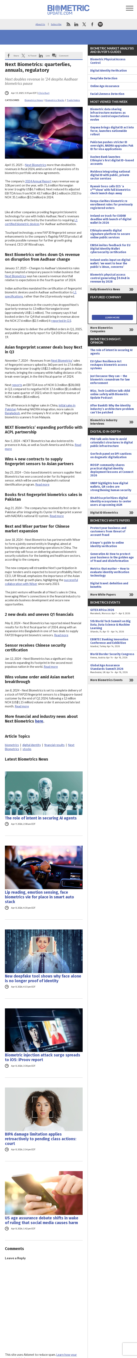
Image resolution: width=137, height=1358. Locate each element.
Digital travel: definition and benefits (109, 585)
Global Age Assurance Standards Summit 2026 (112, 669)
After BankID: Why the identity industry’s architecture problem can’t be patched (112, 409)
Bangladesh (12, 413)
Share (16, 55)
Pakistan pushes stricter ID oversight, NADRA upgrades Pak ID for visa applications (111, 145)
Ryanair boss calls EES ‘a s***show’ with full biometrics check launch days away (110, 190)
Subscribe (56, 24)
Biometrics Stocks (54, 100)
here (39, 721)
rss (68, 24)
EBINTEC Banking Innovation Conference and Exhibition (112, 643)
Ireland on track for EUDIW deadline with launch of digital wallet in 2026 (110, 219)
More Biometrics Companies (101, 329)
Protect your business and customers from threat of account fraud (108, 531)
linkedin (76, 24)
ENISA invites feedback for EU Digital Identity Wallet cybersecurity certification (110, 249)
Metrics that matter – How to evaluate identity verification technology (109, 572)
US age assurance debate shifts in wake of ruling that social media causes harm (41, 1220)
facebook (92, 24)
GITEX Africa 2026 (112, 611)
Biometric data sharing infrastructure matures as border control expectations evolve (109, 114)
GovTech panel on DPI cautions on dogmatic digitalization (111, 455)
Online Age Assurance (104, 86)
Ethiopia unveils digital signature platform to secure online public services (110, 234)
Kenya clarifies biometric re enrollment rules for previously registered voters (111, 204)
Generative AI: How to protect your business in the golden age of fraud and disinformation (112, 557)
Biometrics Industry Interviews (103, 422)
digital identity (31, 745)
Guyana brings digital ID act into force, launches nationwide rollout (112, 131)
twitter (84, 24)
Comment (63, 55)
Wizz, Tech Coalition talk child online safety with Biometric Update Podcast (110, 394)
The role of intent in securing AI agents (41, 818)
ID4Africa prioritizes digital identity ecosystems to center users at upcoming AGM (110, 501)
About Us (40, 24)
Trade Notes (73, 100)
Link (48, 55)
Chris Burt (43, 93)
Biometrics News (34, 100)
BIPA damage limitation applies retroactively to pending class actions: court (40, 1139)
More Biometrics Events (106, 680)
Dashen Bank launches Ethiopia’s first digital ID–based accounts (112, 160)
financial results (54, 745)
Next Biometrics (35, 165)
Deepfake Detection (103, 78)
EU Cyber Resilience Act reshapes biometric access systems (108, 365)
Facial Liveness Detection (107, 94)
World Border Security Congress (112, 655)
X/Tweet (32, 55)
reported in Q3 (61, 320)
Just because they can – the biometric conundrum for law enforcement (110, 379)
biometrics (12, 745)
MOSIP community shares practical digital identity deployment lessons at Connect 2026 (111, 470)
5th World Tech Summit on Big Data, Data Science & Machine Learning (112, 626)
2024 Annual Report (38, 181)
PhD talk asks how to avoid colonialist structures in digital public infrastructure (111, 442)
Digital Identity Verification (108, 70)
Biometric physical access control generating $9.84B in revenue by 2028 (110, 278)
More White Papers (103, 594)
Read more (42, 484)
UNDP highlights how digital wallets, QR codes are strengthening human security (110, 486)
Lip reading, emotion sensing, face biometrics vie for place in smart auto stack (39, 897)
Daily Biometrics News (105, 289)
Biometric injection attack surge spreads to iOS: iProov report (42, 1057)
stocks (27, 749)
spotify (100, 24)
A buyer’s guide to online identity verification (107, 544)
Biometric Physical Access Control (108, 61)
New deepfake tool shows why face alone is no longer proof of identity (43, 978)
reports (17, 385)
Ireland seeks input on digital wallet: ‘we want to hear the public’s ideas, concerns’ (110, 263)
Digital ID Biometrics (104, 512)
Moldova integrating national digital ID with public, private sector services (110, 175)
